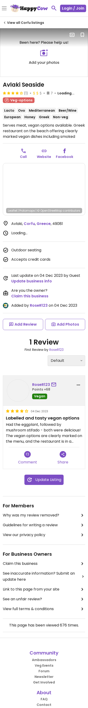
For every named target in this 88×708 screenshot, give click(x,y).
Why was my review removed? (44, 515)
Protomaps (27, 211)
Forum (44, 671)
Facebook (64, 156)
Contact (44, 704)
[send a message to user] (54, 385)
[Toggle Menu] (4, 8)
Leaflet (12, 211)
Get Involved (44, 682)
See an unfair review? (44, 599)
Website (44, 156)
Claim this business (29, 296)
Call (23, 156)
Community (44, 653)
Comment (27, 458)
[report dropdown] (78, 385)
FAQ (44, 699)
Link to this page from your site (44, 589)
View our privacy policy (44, 535)
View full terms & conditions (44, 609)
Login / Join (73, 8)
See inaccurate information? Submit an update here (44, 576)
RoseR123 (39, 305)
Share (62, 458)
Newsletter (44, 676)
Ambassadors (44, 660)
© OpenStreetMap (49, 211)
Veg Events (44, 665)
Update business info (31, 281)
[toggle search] (54, 8)
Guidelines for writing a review (44, 525)
